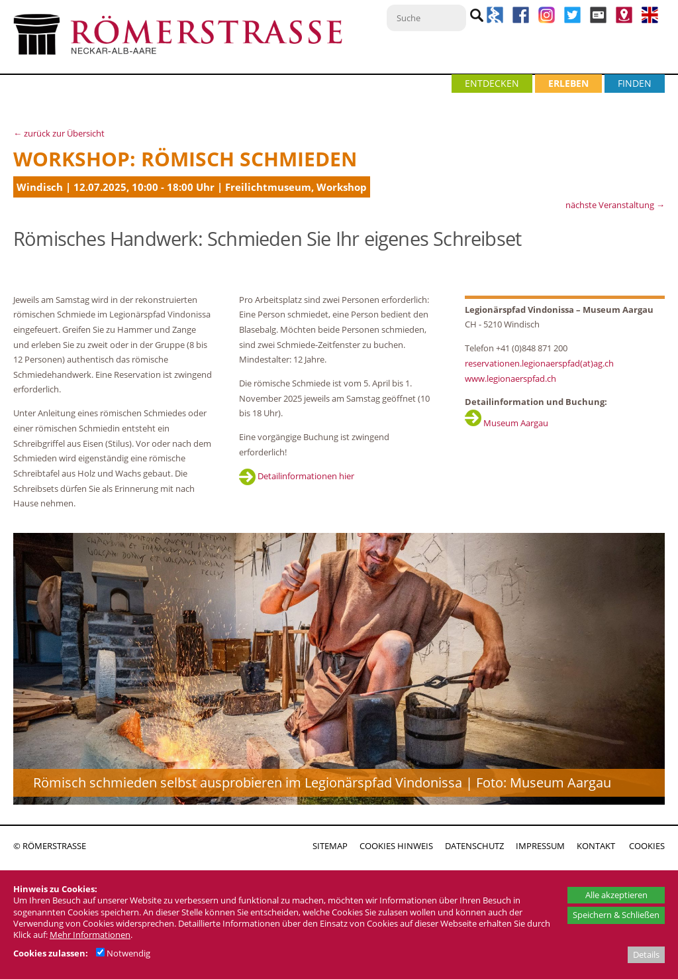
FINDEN (635, 83)
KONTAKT (596, 846)
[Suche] (426, 18)
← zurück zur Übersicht (59, 133)
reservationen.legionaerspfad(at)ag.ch (539, 363)
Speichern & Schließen (616, 915)
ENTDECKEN (492, 83)
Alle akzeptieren (616, 895)
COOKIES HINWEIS (396, 846)
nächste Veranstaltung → (615, 205)
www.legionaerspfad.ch (510, 378)
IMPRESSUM (540, 846)
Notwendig (123, 953)
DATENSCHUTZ (474, 846)
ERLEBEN (568, 83)
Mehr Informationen (90, 935)
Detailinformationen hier (296, 476)
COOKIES (647, 846)
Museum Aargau (506, 423)
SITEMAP (330, 846)
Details (646, 954)
